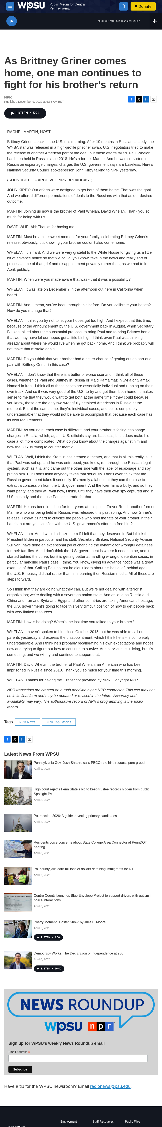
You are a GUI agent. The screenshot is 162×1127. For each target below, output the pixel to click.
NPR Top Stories (58, 722)
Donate (144, 6)
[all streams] (156, 21)
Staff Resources (103, 1121)
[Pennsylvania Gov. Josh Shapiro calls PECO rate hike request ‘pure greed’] (18, 769)
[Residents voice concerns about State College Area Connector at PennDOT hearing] (18, 849)
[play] (11, 21)
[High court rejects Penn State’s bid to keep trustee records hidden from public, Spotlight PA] (18, 796)
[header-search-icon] (123, 6)
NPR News (27, 722)
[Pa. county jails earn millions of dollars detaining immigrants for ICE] (18, 876)
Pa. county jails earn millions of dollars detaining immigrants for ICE (84, 869)
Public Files (132, 1121)
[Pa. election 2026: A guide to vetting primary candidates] (18, 823)
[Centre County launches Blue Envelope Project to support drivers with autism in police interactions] (18, 902)
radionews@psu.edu (110, 1086)
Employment (68, 1121)
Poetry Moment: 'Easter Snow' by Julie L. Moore (69, 922)
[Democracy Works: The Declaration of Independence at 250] (18, 960)
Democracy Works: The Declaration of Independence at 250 (78, 953)
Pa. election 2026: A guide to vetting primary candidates (75, 816)
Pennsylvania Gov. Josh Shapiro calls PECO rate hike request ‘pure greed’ (89, 762)
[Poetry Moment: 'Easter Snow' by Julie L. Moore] (18, 929)
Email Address (19, 1052)
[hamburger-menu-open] (10, 6)
